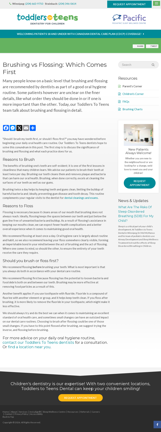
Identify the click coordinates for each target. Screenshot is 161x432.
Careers (96, 411)
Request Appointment (129, 4)
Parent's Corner (132, 86)
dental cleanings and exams (81, 197)
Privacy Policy (21, 414)
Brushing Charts (132, 109)
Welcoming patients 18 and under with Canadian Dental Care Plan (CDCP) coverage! (79, 33)
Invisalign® (35, 411)
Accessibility (36, 414)
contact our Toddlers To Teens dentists (38, 342)
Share (140, 46)
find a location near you (29, 347)
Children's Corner (133, 94)
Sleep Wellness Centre (54, 411)
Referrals (85, 411)
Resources (73, 411)
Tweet (153, 46)
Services (23, 411)
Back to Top (8, 416)
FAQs (125, 101)
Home (6, 411)
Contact (8, 414)
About (14, 411)
